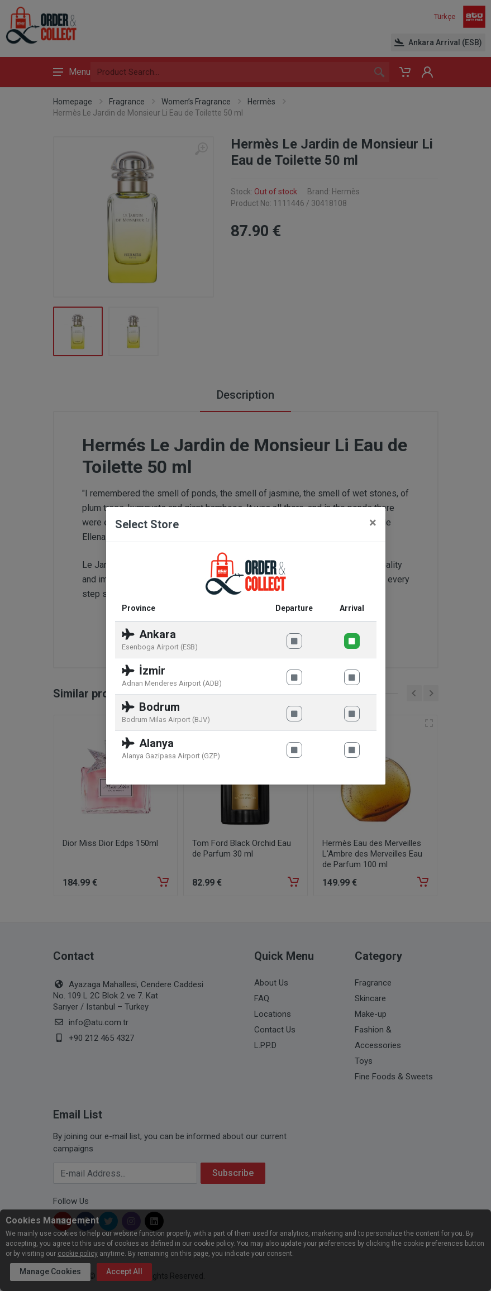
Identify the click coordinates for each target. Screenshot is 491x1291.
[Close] (372, 522)
